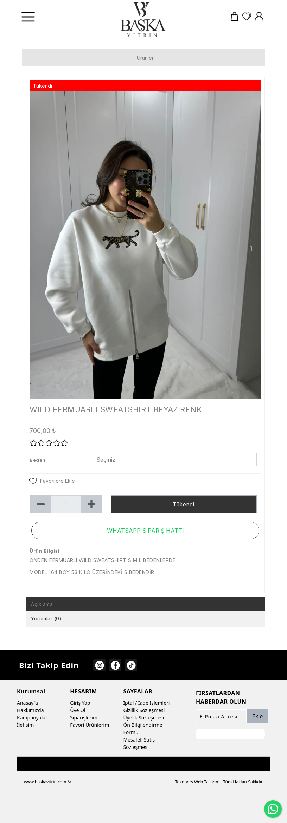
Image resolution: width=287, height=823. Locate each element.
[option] (145, 245)
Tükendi (183, 504)
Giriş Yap (80, 702)
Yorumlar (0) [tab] (46, 618)
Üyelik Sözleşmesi (143, 717)
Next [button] (251, 248)
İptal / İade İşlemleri (146, 702)
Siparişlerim (83, 717)
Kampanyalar (32, 717)
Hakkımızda (30, 710)
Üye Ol (77, 710)
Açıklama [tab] (42, 604)
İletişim (25, 725)
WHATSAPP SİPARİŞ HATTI (145, 530)
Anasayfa (27, 702)
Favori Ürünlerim (89, 725)
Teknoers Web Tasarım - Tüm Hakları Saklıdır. (219, 782)
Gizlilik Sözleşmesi (144, 710)
